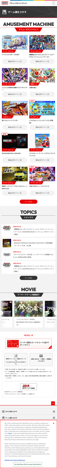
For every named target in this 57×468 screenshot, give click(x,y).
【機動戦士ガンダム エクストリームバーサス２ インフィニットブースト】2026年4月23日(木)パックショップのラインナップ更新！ (33, 231)
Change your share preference (15, 460)
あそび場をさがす (11, 411)
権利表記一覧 (28, 335)
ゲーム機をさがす (11, 418)
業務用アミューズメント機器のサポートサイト (15, 361)
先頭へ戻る (53, 403)
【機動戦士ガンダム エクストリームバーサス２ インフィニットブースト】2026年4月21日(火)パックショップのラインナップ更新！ (33, 268)
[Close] (53, 423)
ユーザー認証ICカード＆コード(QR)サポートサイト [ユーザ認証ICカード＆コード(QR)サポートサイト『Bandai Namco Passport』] (28, 343)
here (10, 433)
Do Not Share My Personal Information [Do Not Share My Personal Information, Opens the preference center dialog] (28, 464)
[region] (28, 444)
